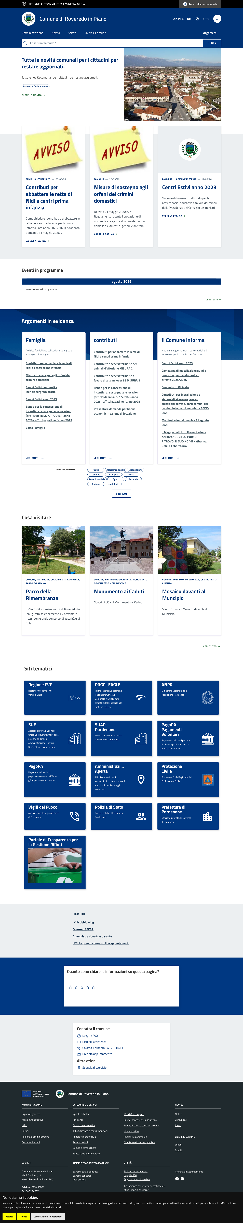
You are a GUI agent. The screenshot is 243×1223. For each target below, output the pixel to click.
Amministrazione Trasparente (91, 1163)
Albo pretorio (79, 1179)
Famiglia (99, 179)
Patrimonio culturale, (50, 579)
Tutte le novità (33, 95)
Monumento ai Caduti (119, 591)
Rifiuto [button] (23, 1216)
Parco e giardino (36, 583)
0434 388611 (102, 1048)
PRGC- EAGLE (107, 684)
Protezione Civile (171, 768)
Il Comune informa (184, 179)
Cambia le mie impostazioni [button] (48, 1216)
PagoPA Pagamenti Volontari (171, 729)
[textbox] (120, 987)
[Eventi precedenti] (24, 281)
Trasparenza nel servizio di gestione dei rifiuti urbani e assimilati (144, 1188)
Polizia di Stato (109, 807)
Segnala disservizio (94, 1067)
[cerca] (217, 19)
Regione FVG (40, 684)
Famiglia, (31, 179)
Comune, (31, 579)
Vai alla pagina (37, 241)
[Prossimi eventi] (218, 281)
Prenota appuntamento (97, 1054)
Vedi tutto (214, 299)
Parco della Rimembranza (42, 594)
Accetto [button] (9, 1216)
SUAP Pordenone (105, 727)
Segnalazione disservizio (137, 1179)
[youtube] (187, 19)
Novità (179, 1104)
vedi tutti (121, 494)
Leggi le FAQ (90, 1035)
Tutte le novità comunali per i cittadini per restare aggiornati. (70, 63)
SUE (32, 724)
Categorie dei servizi (85, 1104)
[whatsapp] (195, 19)
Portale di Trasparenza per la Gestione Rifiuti (53, 842)
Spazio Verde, (72, 579)
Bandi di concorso (82, 1176)
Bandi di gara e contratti (85, 1172)
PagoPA (35, 766)
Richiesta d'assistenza (135, 1171)
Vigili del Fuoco (42, 807)
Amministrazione (32, 1104)
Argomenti (210, 33)
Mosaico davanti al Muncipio (184, 594)
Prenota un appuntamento (189, 1172)
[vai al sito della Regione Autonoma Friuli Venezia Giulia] (55, 4)
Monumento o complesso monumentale (120, 581)
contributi (43, 179)
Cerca (212, 43)
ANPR (166, 684)
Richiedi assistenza (94, 1041)
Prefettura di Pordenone (173, 809)
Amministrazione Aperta (111, 768)
